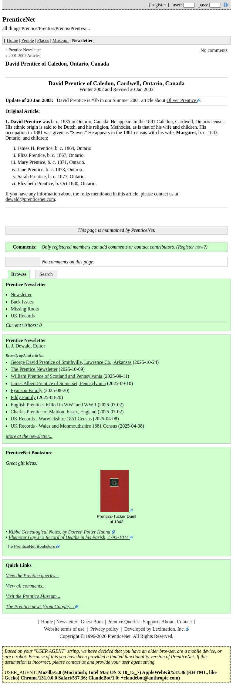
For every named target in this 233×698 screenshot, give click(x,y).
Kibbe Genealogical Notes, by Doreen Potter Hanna (59, 531)
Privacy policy (104, 629)
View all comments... (26, 585)
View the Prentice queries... (32, 575)
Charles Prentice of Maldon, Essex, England (53, 411)
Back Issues (22, 301)
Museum (60, 40)
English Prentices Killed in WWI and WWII (53, 404)
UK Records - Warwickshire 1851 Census (51, 418)
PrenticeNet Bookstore (34, 546)
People (27, 40)
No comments (214, 50)
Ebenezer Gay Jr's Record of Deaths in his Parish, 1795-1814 (69, 537)
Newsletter (21, 294)
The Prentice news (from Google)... (40, 606)
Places (43, 40)
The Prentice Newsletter (34, 369)
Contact (184, 621)
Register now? (192, 246)
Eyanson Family (26, 390)
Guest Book (92, 621)
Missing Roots (25, 308)
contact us (76, 662)
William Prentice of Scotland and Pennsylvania (56, 376)
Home (12, 40)
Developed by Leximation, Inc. (154, 629)
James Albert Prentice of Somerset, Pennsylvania (58, 383)
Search (46, 274)
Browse (18, 274)
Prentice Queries (123, 621)
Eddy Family (23, 397)
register (159, 4)
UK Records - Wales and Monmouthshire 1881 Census (64, 426)
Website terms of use (64, 629)
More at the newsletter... (29, 436)
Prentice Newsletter (24, 50)
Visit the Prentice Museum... (33, 596)
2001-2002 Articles (24, 55)
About (167, 621)
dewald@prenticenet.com (30, 199)
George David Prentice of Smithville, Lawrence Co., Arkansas (71, 362)
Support (150, 621)
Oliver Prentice (182, 100)
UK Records (23, 315)
